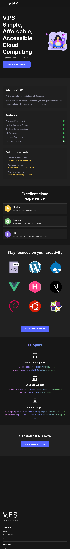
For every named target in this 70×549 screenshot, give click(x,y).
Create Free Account (17, 64)
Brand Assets (8, 535)
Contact (6, 538)
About (5, 531)
